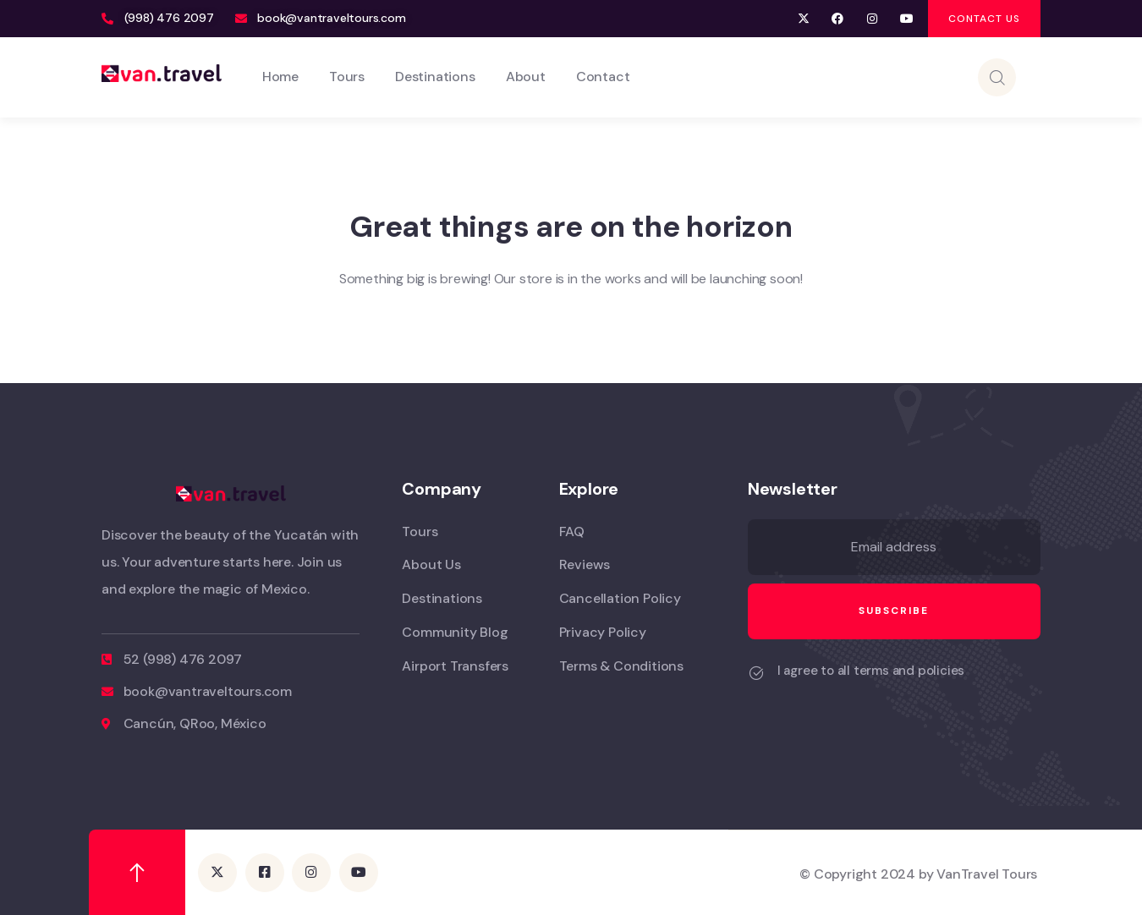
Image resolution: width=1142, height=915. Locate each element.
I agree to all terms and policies (870, 670)
